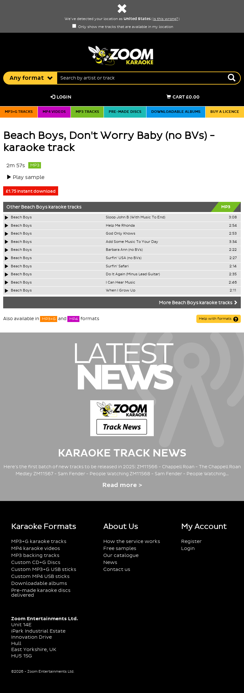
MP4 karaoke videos (35, 548)
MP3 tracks (87, 112)
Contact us (116, 569)
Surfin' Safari (117, 266)
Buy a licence (224, 112)
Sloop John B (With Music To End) (135, 217)
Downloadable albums (175, 112)
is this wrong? (165, 19)
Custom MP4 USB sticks (40, 576)
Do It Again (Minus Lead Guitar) (133, 274)
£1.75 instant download (31, 191)
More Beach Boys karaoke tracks (198, 303)
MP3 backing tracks (35, 555)
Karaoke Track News (122, 453)
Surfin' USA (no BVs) (123, 258)
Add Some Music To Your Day (132, 242)
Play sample (28, 177)
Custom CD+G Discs (35, 562)
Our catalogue (121, 555)
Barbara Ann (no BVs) (124, 250)
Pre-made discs (125, 112)
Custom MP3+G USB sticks (43, 569)
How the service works (131, 542)
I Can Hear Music (120, 282)
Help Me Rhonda (120, 225)
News (110, 562)
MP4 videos (54, 112)
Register (191, 542)
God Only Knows (120, 233)
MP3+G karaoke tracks (38, 542)
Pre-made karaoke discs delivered (41, 592)
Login (61, 97)
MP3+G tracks (19, 112)
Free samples (119, 548)
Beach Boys (34, 207)
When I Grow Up (120, 290)
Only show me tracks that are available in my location (122, 27)
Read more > (122, 485)
